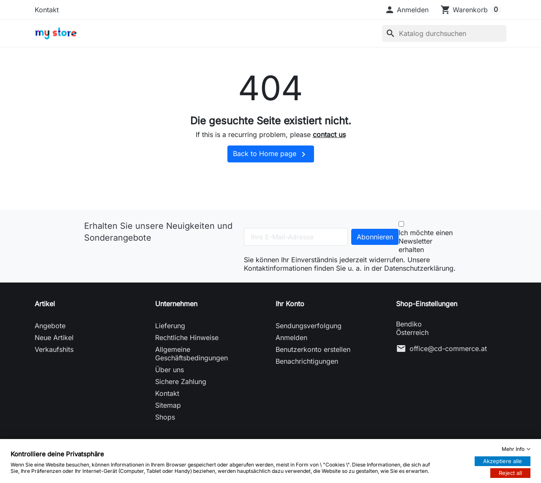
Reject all (510, 472)
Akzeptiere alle (502, 461)
